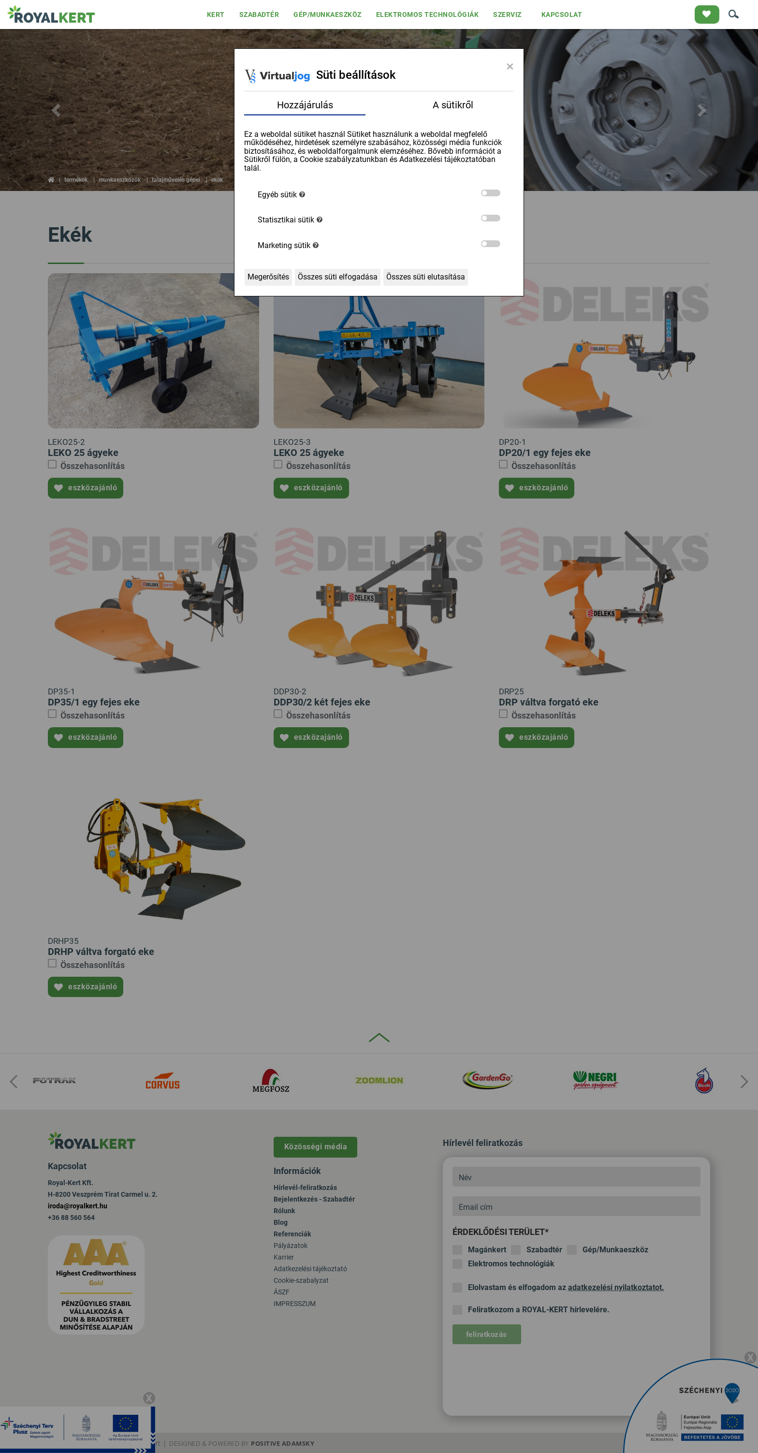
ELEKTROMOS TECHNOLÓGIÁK (427, 14)
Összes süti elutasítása (425, 276)
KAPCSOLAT (562, 14)
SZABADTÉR (259, 14)
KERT (216, 14)
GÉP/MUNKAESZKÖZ (327, 14)
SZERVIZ (507, 14)
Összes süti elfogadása (338, 276)
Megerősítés (268, 276)
